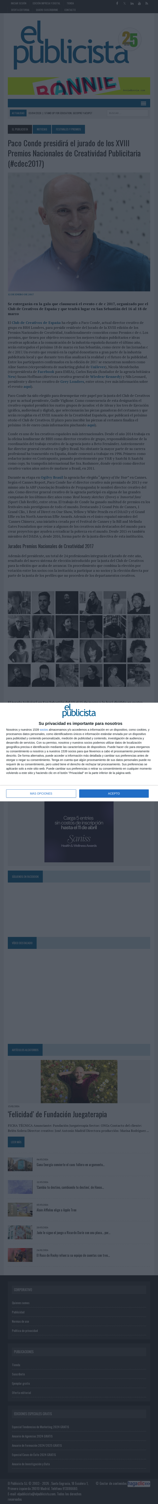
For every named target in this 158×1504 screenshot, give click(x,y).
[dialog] (79, 752)
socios (44, 729)
